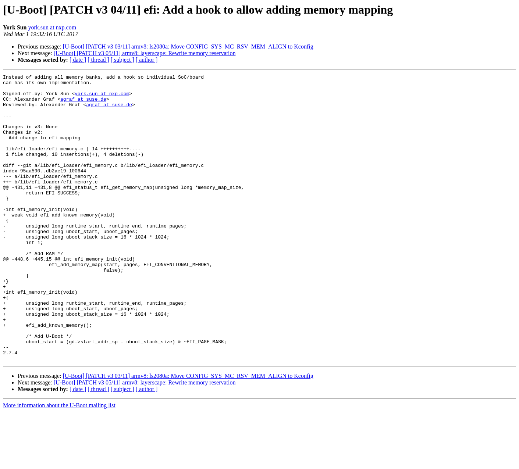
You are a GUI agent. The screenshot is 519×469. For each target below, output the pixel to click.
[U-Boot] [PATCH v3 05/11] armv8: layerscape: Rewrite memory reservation (145, 53)
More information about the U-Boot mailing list (59, 462)
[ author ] (147, 60)
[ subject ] (122, 60)
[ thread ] (98, 60)
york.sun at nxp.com (52, 27)
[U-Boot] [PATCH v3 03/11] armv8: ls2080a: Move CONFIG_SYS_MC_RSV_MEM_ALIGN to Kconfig (188, 46)
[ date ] (78, 60)
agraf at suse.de (83, 104)
